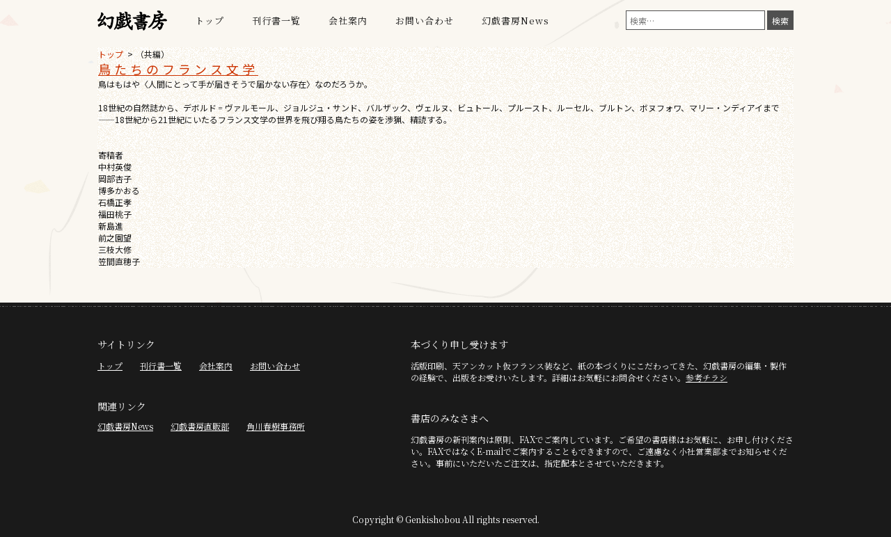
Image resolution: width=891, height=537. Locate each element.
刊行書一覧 (276, 20)
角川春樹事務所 (275, 426)
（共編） (152, 54)
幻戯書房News (515, 20)
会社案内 (348, 20)
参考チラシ (706, 377)
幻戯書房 (132, 20)
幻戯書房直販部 (200, 426)
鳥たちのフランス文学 (178, 69)
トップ (209, 20)
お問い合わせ (424, 20)
